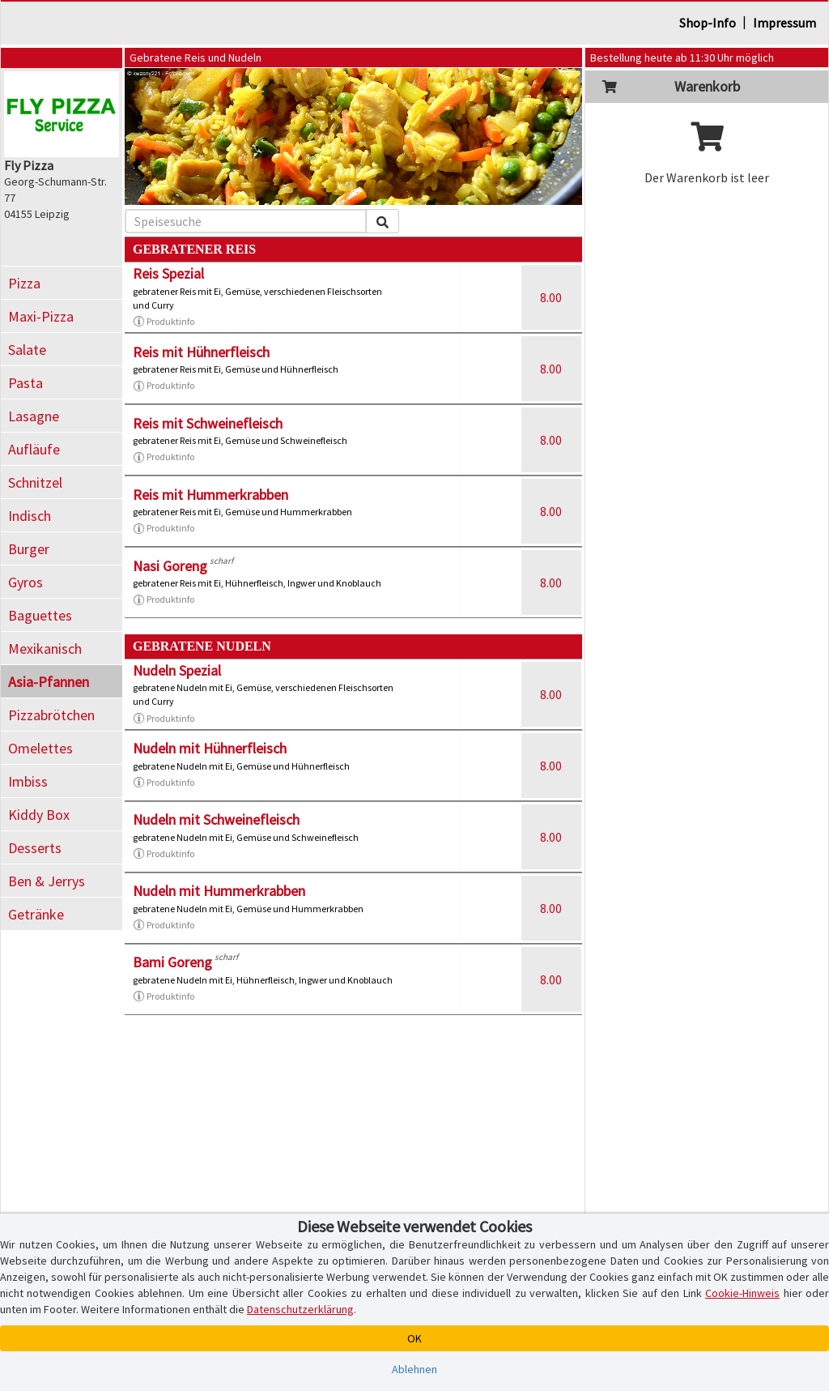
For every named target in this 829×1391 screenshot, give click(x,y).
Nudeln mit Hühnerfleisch (210, 748)
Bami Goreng (172, 962)
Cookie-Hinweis (742, 1293)
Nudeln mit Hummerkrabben (219, 890)
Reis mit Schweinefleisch (208, 423)
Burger (28, 549)
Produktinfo (163, 321)
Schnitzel (35, 482)
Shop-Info (707, 23)
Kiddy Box (39, 814)
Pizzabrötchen (51, 715)
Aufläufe (34, 449)
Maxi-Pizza (41, 316)
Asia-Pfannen (48, 681)
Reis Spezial (168, 273)
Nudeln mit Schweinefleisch (216, 819)
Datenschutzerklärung (300, 1309)
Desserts (35, 847)
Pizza (24, 283)
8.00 (551, 297)
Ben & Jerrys (46, 881)
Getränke (36, 914)
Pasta (25, 382)
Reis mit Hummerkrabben (210, 494)
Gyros (25, 582)
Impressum (784, 23)
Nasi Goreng (170, 566)
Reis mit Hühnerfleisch (201, 352)
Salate (27, 349)
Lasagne (33, 416)
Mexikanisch (45, 648)
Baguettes (40, 615)
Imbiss (28, 781)
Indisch (29, 515)
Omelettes (40, 748)
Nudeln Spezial (177, 670)
